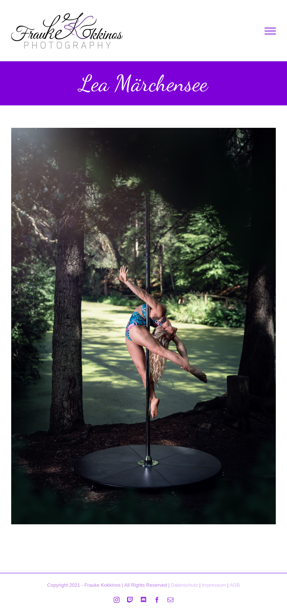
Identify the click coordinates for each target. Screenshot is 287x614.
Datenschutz (184, 585)
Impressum (214, 585)
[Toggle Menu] (270, 31)
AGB (234, 585)
